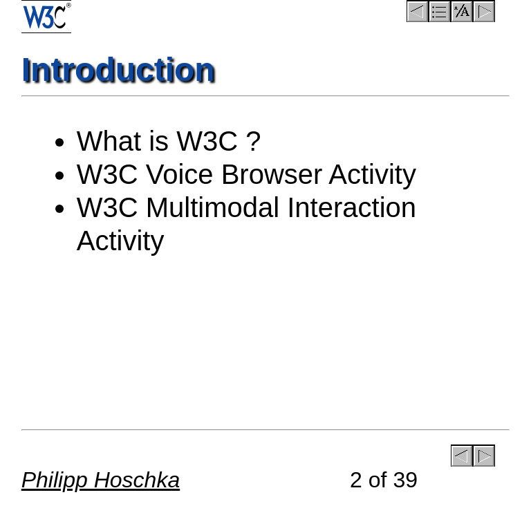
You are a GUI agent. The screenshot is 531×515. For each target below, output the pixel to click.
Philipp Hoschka (100, 479)
